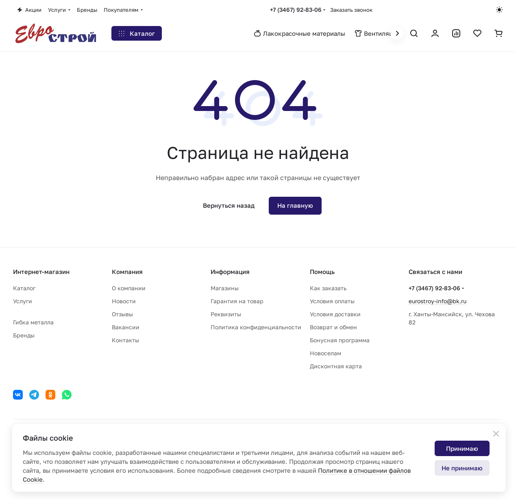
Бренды (24, 335)
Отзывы (122, 314)
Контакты (125, 340)
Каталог (24, 288)
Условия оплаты (332, 301)
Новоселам (325, 353)
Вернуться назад (229, 205)
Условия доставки (335, 314)
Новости (124, 301)
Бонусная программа (340, 340)
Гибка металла (33, 322)
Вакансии (125, 327)
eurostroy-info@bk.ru (437, 301)
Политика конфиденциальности (256, 327)
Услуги (22, 301)
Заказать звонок (351, 10)
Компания (127, 271)
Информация (230, 271)
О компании (129, 288)
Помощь (322, 271)
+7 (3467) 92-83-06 (296, 9)
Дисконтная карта (336, 366)
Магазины (225, 288)
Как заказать (328, 288)
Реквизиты (226, 314)
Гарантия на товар (237, 301)
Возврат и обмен (333, 327)
